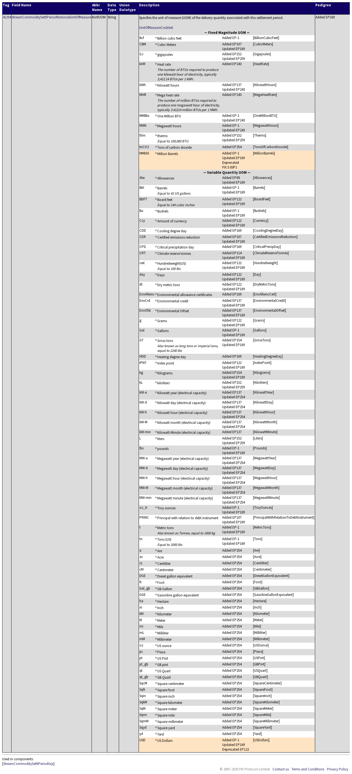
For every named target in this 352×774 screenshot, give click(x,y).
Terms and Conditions (308, 769)
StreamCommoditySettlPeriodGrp (28, 763)
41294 (7, 17)
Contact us (281, 769)
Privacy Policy (337, 769)
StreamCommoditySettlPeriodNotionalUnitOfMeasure (51, 17)
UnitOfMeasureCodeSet (156, 27)
